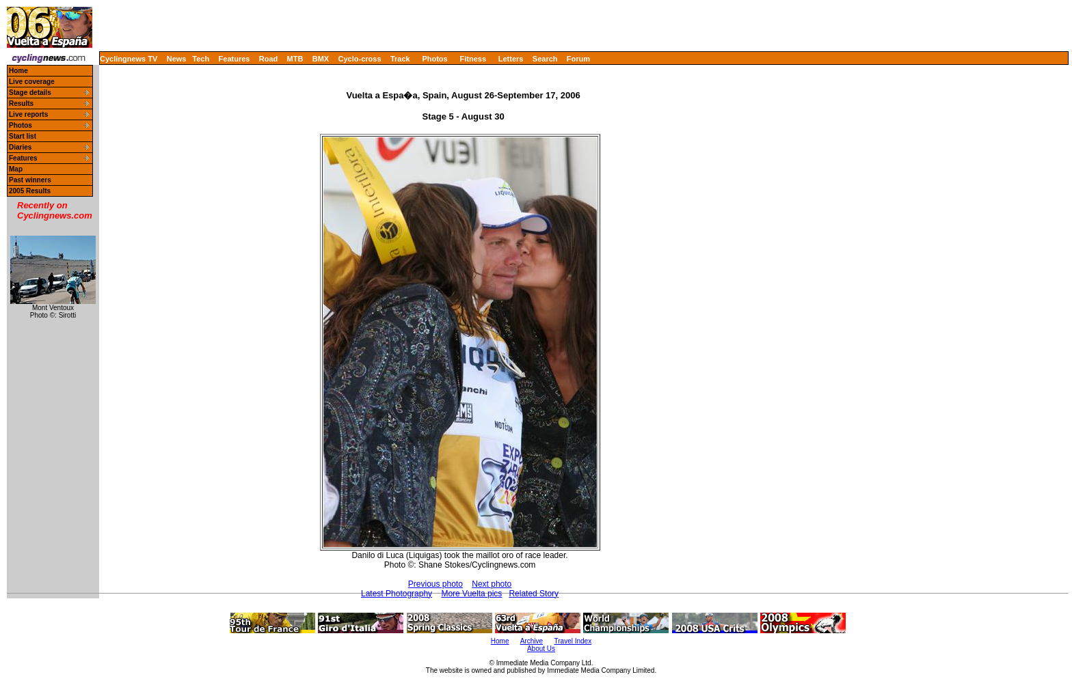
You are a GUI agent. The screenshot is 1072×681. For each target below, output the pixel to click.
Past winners (30, 180)
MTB (295, 59)
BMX (320, 59)
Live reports (28, 114)
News (177, 59)
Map (16, 169)
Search (545, 59)
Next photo (491, 584)
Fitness (472, 59)
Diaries (20, 147)
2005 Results (30, 191)
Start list (22, 136)
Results (21, 103)
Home (18, 70)
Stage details (30, 92)
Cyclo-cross (359, 59)
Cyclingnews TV (128, 59)
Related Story (534, 593)
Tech (200, 59)
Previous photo (435, 584)
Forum (578, 59)
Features (234, 59)
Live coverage (32, 81)
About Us (541, 648)
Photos (434, 59)
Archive (531, 641)
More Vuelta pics (471, 593)
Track (400, 59)
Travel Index (573, 641)
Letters (511, 59)
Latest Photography (396, 593)
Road (268, 59)
